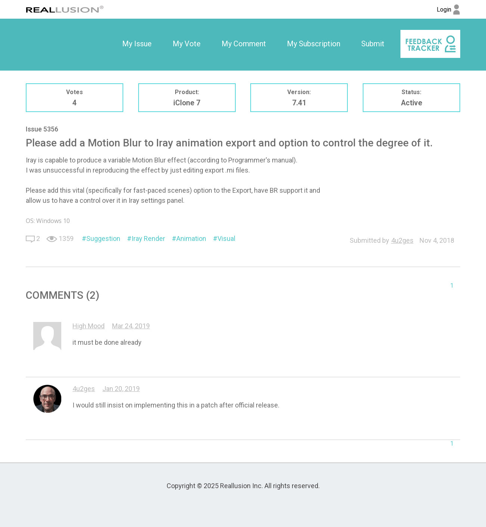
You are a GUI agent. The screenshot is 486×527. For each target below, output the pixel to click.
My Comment (244, 43)
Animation (191, 238)
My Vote (187, 43)
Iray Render (148, 238)
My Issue (137, 43)
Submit (372, 43)
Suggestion (103, 238)
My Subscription (313, 43)
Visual (226, 238)
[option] (137, 44)
